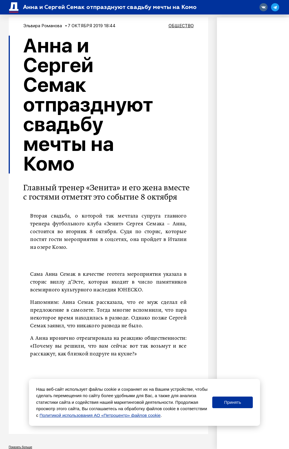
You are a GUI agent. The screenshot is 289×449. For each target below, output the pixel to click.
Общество (181, 25)
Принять (232, 402)
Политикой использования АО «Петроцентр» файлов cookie (99, 415)
